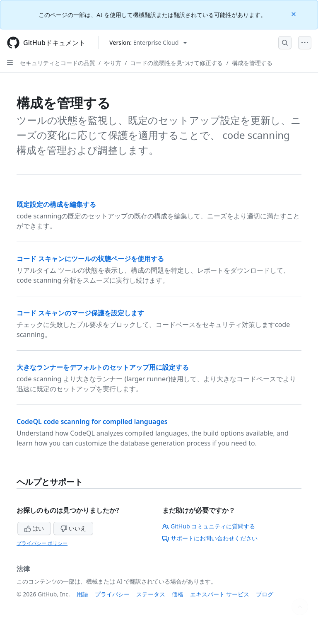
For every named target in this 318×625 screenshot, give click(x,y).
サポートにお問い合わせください (210, 538)
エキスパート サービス (220, 594)
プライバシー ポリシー (42, 543)
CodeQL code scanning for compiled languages (92, 421)
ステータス (150, 594)
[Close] (294, 13)
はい (34, 528)
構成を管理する (252, 63)
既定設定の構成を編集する (56, 204)
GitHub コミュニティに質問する (208, 526)
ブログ (264, 594)
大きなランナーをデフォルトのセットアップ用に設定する (103, 367)
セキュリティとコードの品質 (57, 63)
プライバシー (112, 594)
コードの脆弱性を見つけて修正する (176, 63)
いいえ (73, 528)
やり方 (112, 63)
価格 (177, 594)
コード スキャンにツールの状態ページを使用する (90, 258)
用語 (82, 594)
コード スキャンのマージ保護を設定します (80, 312)
